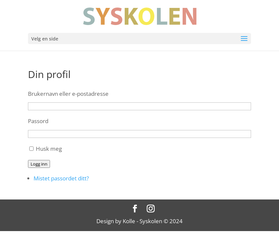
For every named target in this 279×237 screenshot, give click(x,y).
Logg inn (39, 164)
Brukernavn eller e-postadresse (68, 93)
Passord (38, 121)
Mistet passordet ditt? (61, 178)
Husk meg (49, 148)
